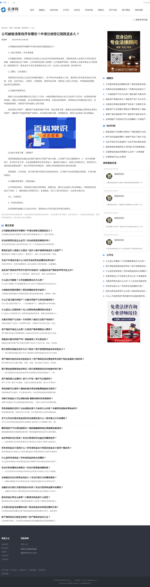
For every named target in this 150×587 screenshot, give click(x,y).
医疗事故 (126, 10)
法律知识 (5, 559)
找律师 (4, 552)
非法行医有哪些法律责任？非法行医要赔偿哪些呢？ (26, 467)
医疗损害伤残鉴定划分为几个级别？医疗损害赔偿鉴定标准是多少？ (33, 349)
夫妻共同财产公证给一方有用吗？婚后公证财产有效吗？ (28, 319)
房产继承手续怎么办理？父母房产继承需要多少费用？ (27, 329)
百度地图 (32, 570)
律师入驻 (24, 544)
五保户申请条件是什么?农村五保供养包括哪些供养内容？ (29, 260)
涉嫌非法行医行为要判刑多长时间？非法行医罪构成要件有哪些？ (32, 487)
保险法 (101, 10)
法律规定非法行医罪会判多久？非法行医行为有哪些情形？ (29, 477)
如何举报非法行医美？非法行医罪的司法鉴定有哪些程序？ (29, 438)
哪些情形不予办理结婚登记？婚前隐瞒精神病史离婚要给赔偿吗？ (32, 428)
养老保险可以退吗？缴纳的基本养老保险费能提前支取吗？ (29, 389)
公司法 (66, 10)
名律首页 (5, 544)
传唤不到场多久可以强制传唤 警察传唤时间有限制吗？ (27, 398)
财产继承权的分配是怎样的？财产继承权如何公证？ (26, 517)
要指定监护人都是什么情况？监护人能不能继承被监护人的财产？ (32, 250)
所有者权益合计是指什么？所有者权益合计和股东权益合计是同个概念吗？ (37, 448)
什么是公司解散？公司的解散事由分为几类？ (23, 280)
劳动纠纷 (89, 10)
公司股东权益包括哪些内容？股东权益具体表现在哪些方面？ (30, 507)
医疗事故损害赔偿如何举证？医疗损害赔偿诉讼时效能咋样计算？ (32, 369)
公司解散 (42, 217)
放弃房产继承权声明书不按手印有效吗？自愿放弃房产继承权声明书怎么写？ (38, 270)
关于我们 (13, 570)
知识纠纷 (54, 10)
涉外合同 (25, 28)
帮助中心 (23, 570)
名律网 (69, 583)
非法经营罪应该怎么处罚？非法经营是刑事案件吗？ (26, 240)
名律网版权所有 (85, 583)
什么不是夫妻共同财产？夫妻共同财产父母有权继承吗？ (28, 300)
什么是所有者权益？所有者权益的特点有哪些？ (24, 458)
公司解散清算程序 (54, 217)
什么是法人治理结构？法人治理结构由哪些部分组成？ (27, 309)
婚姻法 (42, 10)
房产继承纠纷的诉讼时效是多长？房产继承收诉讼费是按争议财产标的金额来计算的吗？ (43, 359)
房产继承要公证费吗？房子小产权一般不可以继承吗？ (27, 379)
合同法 (77, 10)
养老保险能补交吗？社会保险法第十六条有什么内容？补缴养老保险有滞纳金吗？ (40, 408)
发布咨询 (5, 548)
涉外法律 (17, 28)
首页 (14, 3)
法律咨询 (5, 555)
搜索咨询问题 (140, 20)
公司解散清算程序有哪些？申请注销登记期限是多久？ (27, 231)
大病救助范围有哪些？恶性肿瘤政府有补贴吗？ (24, 290)
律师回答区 (119, 174)
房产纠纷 (113, 10)
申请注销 (64, 217)
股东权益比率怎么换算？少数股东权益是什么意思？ (26, 497)
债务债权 (139, 10)
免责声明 (42, 570)
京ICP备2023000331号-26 (62, 580)
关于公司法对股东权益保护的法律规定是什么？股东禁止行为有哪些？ (34, 418)
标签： (36, 217)
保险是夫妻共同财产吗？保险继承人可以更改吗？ (25, 339)
